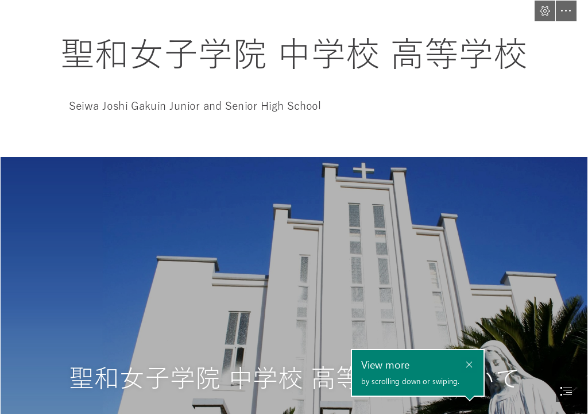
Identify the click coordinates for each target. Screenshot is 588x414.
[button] (545, 11)
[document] (294, 207)
